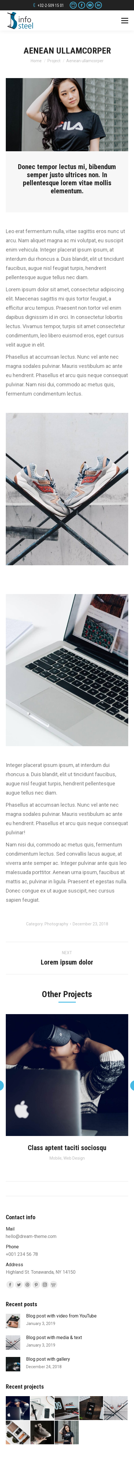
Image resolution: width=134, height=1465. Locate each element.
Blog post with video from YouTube (61, 1316)
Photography (56, 924)
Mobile (55, 1158)
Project (53, 60)
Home (36, 60)
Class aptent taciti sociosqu (67, 1148)
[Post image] (13, 1321)
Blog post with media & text (54, 1337)
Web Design (74, 1158)
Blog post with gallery (48, 1359)
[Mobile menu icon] (124, 20)
